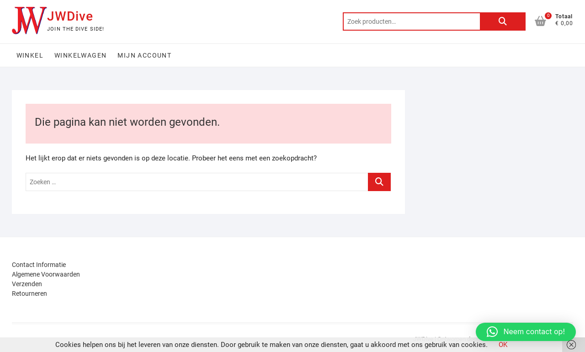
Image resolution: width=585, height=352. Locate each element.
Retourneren (29, 293)
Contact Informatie (39, 264)
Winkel (29, 55)
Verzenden (27, 284)
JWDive (70, 16)
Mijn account (144, 55)
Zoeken (503, 21)
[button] (526, 332)
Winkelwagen (80, 55)
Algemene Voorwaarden (46, 274)
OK (503, 345)
